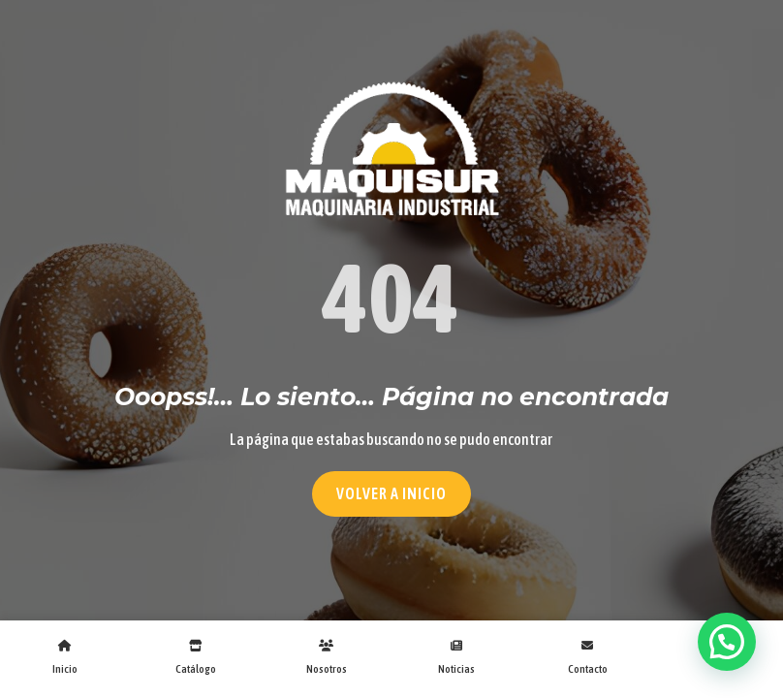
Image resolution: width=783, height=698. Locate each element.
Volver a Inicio (391, 493)
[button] (727, 642)
